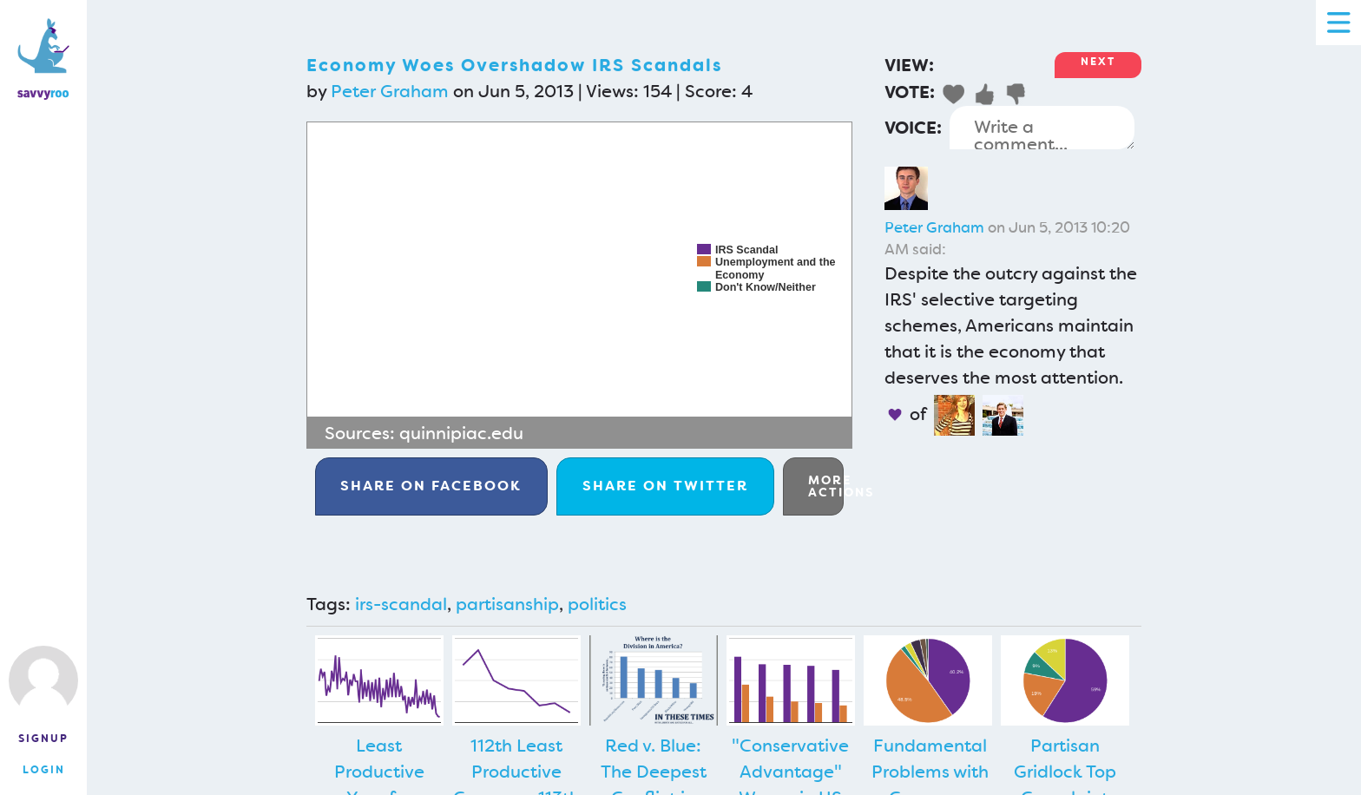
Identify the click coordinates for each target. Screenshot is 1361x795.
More (826, 486)
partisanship (507, 604)
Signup (43, 739)
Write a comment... (1042, 127)
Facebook (431, 485)
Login (44, 770)
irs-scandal (401, 604)
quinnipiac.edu (461, 433)
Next (1098, 62)
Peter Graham (390, 91)
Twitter (665, 485)
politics (597, 604)
